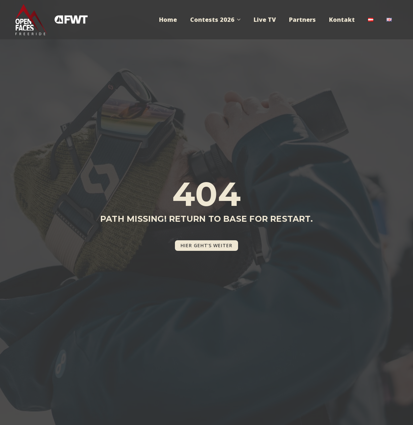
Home (168, 19)
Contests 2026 (212, 19)
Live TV (265, 19)
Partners (302, 19)
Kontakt (342, 19)
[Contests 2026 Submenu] (240, 19)
